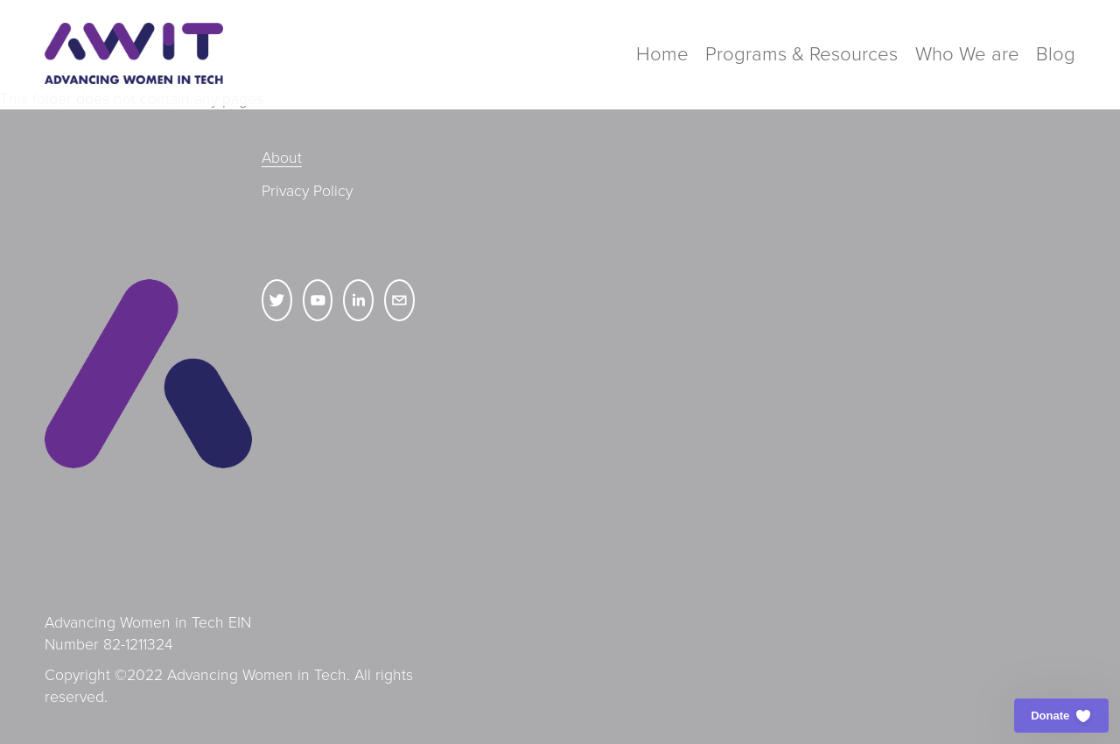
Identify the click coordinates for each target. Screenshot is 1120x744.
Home (662, 53)
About (282, 156)
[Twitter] (277, 300)
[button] (1061, 715)
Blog (1055, 53)
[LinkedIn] (358, 300)
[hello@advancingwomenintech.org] (399, 300)
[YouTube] (318, 300)
